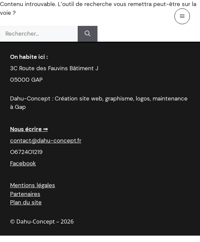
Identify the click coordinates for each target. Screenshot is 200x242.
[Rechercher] (87, 34)
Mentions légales (32, 185)
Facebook (23, 163)
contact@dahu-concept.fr (45, 140)
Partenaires (25, 194)
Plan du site (26, 202)
